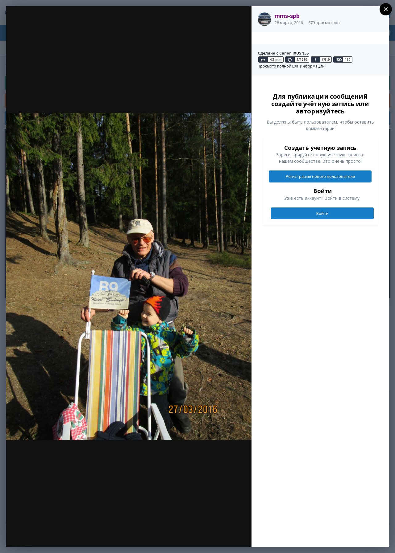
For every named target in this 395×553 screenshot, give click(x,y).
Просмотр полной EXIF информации (291, 66)
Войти (322, 213)
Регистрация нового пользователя (320, 176)
